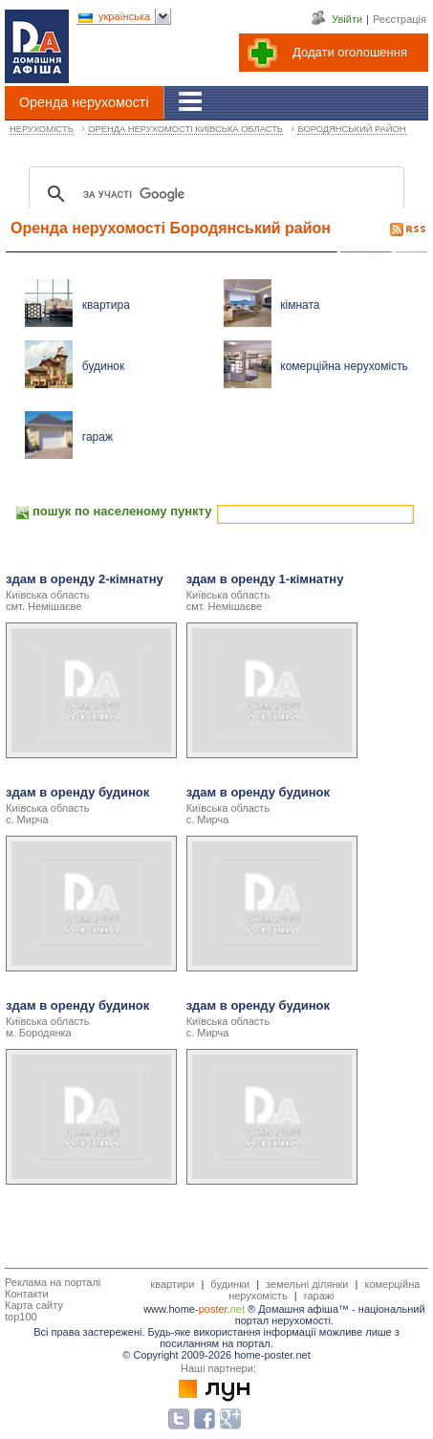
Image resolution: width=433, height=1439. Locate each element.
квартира (106, 305)
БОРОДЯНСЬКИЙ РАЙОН (351, 129)
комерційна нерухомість (344, 366)
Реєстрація (399, 19)
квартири (172, 1284)
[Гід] (191, 101)
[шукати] (213, 194)
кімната (299, 305)
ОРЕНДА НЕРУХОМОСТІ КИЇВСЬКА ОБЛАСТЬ (185, 129)
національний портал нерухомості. (330, 1314)
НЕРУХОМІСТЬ (42, 129)
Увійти (347, 19)
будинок (103, 366)
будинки (229, 1284)
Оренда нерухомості (84, 102)
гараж (97, 437)
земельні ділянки (307, 1284)
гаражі (319, 1295)
